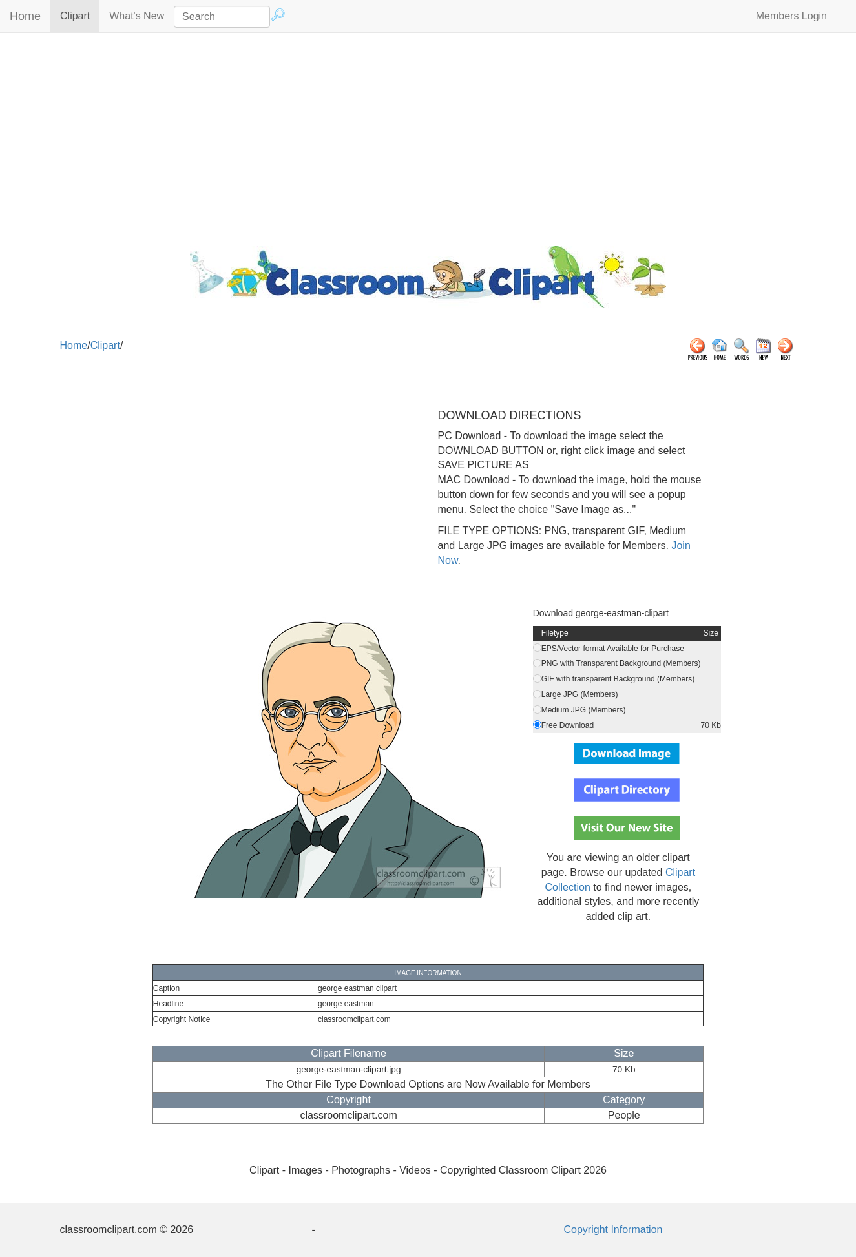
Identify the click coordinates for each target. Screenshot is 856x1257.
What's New (136, 15)
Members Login (791, 15)
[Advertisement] (428, 136)
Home (25, 16)
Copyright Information (613, 1229)
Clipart (79, 15)
